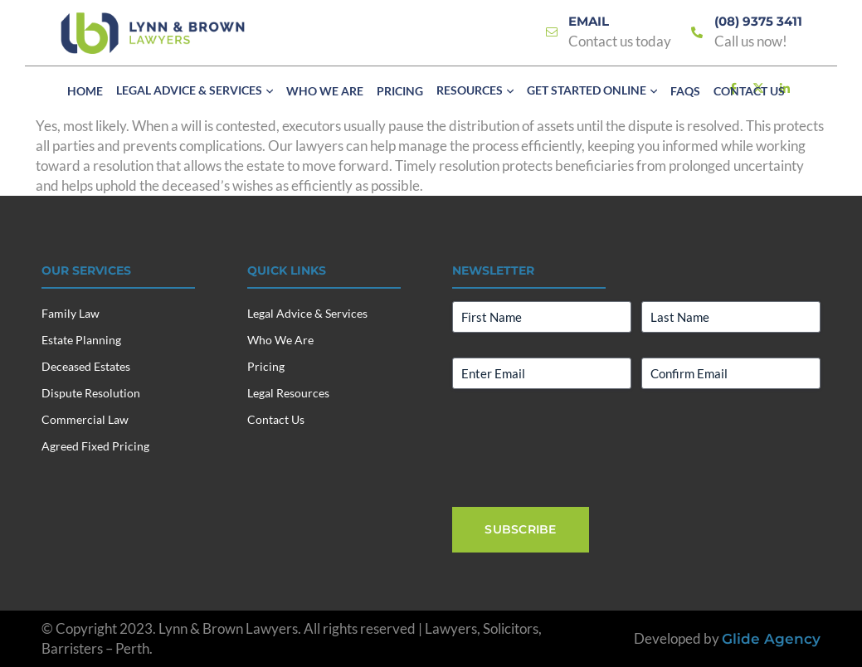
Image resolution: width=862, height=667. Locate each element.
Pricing (266, 366)
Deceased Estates (85, 366)
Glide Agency (771, 638)
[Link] (552, 33)
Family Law (70, 313)
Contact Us (275, 419)
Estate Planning (81, 340)
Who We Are (280, 340)
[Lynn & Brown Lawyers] (153, 33)
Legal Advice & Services (307, 313)
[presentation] (578, 446)
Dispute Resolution (90, 393)
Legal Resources (288, 393)
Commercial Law (85, 419)
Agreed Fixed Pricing (95, 446)
